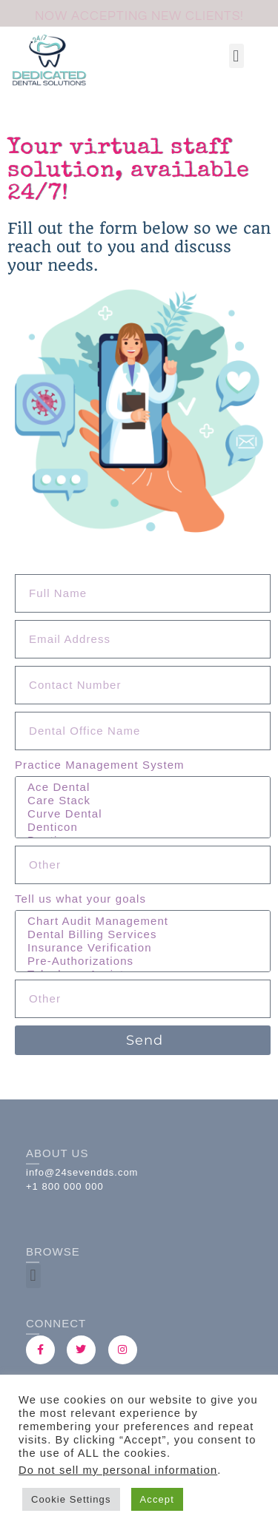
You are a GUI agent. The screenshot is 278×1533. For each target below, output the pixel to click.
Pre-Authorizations (140, 961)
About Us (57, 1153)
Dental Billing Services (140, 934)
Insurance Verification (140, 947)
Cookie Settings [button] (71, 1499)
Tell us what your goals (80, 898)
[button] (236, 56)
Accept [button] (157, 1499)
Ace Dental (140, 787)
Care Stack (140, 800)
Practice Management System (100, 764)
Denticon (140, 827)
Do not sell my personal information (118, 1470)
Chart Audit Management (140, 921)
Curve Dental (140, 814)
